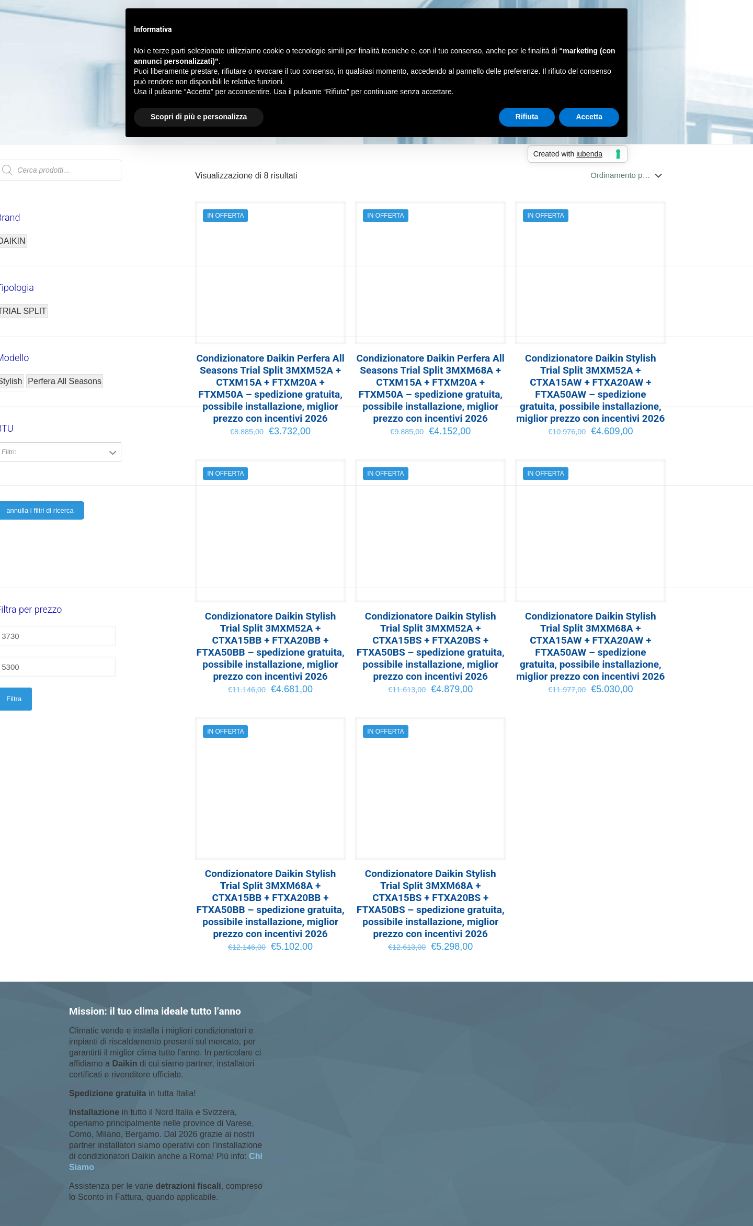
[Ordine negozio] (628, 175)
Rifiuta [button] (527, 117)
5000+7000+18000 (59, 475)
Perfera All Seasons (64, 381)
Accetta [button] (589, 117)
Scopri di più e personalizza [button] (199, 117)
